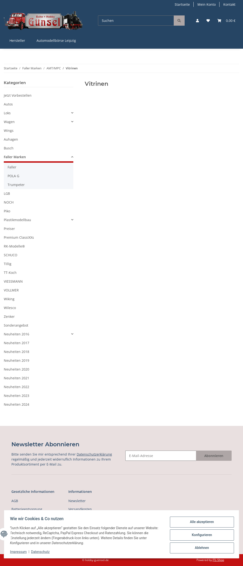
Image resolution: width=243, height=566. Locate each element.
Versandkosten (80, 509)
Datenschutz (42, 552)
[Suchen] (136, 20)
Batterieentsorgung (26, 509)
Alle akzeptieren (200, 522)
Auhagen (11, 139)
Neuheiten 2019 (16, 360)
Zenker (9, 316)
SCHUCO (10, 255)
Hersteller (17, 40)
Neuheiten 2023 (16, 395)
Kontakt (229, 4)
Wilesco (10, 307)
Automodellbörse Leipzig (56, 40)
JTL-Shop (218, 560)
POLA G (13, 176)
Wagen (9, 121)
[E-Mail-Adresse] (160, 456)
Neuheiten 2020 (16, 369)
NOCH (9, 202)
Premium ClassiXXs (19, 237)
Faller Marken (15, 157)
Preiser (9, 228)
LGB (7, 193)
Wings (9, 130)
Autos (8, 104)
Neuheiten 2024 (16, 404)
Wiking (9, 299)
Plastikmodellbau (17, 220)
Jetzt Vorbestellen (18, 95)
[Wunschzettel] (208, 20)
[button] (197, 20)
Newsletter (77, 501)
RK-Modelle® (14, 246)
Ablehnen (200, 547)
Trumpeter (16, 184)
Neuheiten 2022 (16, 387)
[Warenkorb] (226, 20)
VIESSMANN (13, 281)
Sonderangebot (16, 325)
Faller (12, 167)
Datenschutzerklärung (94, 454)
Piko (7, 211)
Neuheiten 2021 (16, 378)
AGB (14, 501)
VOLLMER (11, 290)
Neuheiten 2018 (16, 351)
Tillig (7, 264)
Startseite (182, 4)
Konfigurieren (200, 535)
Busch (9, 148)
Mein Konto (206, 4)
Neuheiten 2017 (16, 343)
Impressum (20, 552)
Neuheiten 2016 (16, 334)
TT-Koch (10, 272)
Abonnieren (213, 455)
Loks (7, 113)
